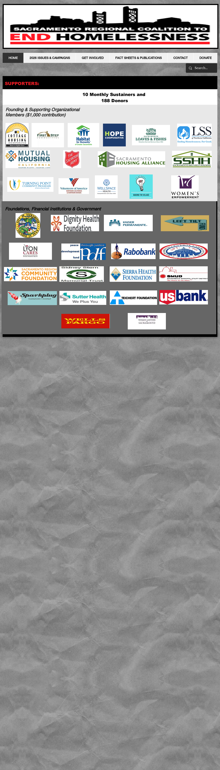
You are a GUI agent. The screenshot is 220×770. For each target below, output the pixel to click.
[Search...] (201, 68)
